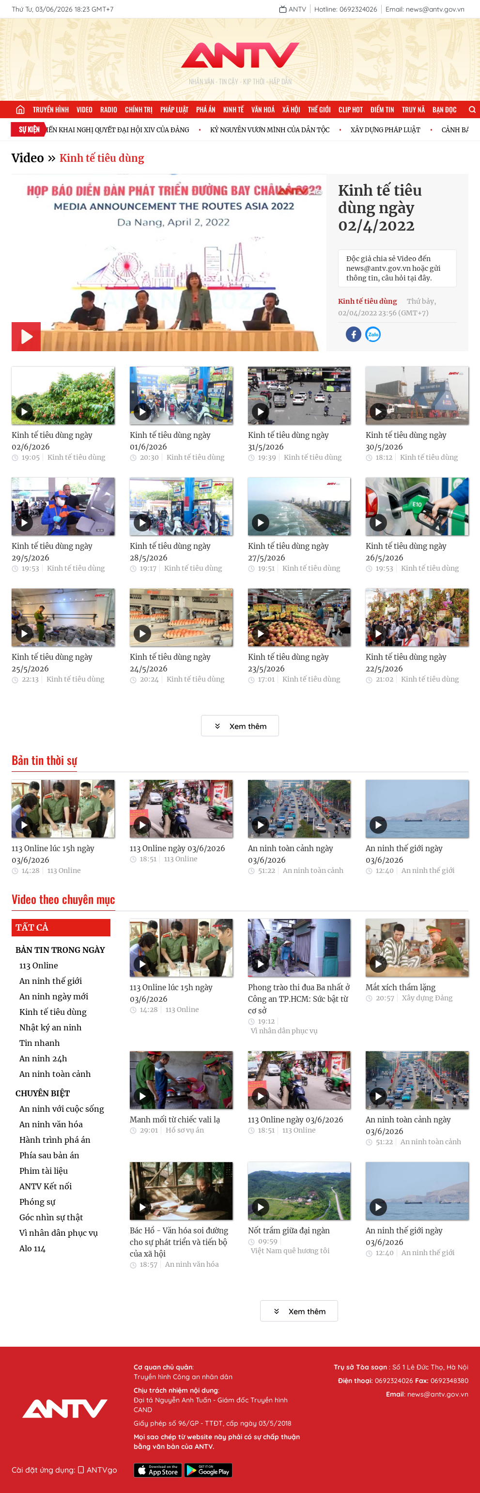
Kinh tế (233, 109)
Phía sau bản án (49, 1155)
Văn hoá (263, 109)
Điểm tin (382, 109)
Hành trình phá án (55, 1140)
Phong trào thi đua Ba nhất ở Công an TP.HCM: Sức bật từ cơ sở (299, 999)
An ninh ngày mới (53, 996)
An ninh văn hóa (51, 1124)
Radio (108, 109)
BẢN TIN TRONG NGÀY (60, 950)
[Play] (26, 336)
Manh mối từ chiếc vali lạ (175, 1119)
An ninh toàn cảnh (313, 870)
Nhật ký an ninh (50, 1027)
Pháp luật (174, 109)
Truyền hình (51, 109)
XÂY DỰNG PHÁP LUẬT (398, 130)
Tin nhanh (39, 1043)
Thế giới (319, 109)
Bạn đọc (445, 109)
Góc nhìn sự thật (51, 1217)
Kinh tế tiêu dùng (102, 158)
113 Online (64, 870)
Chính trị (139, 109)
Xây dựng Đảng (427, 998)
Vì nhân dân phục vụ (58, 1233)
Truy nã (413, 109)
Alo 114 (32, 1248)
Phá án (206, 109)
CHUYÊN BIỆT (42, 1093)
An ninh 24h (43, 1058)
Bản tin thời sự (44, 760)
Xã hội (291, 109)
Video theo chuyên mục (63, 899)
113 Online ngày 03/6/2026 (177, 848)
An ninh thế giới (428, 870)
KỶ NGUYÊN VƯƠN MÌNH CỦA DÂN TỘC (282, 130)
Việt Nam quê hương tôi (290, 1250)
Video (85, 109)
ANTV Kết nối (45, 1186)
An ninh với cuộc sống (61, 1109)
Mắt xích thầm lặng (400, 987)
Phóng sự (37, 1202)
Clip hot (351, 109)
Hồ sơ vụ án (185, 1130)
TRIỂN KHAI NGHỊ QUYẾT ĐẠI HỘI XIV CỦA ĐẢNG (125, 130)
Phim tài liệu (43, 1171)
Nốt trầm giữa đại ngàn (289, 1230)
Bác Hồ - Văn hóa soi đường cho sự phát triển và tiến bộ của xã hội (179, 1242)
